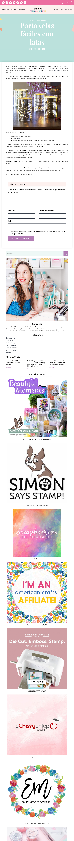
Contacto (68, 10)
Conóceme (5, 10)
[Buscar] (65, 253)
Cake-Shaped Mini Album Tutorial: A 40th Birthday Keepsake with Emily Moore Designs (36, 363)
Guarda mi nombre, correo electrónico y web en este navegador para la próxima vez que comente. (38, 232)
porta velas (58, 70)
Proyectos (21, 10)
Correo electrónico (46, 211)
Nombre (11, 211)
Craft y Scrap (10, 343)
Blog (61, 10)
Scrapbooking (11, 350)
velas (18, 138)
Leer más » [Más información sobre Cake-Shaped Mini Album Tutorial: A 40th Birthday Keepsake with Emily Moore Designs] (30, 369)
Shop (56, 10)
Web (9, 221)
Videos (8, 353)
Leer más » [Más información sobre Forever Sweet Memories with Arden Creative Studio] (8, 367)
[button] (30, 49)
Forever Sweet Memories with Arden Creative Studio (15, 362)
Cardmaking (10, 338)
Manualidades (40, 21)
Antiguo (31, 21)
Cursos (13, 10)
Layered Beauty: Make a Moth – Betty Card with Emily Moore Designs (57, 362)
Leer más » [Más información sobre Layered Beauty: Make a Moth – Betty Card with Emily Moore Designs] (52, 367)
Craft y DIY (10, 340)
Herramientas (11, 345)
